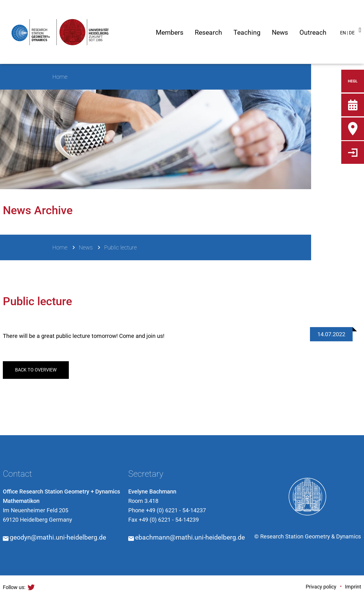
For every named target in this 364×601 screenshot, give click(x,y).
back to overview (36, 370)
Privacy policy (321, 587)
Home (59, 247)
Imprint (353, 587)
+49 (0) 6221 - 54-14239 (169, 519)
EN (343, 33)
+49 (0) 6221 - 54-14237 (176, 510)
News (86, 247)
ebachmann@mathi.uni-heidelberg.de (190, 537)
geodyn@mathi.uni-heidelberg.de (58, 537)
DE (352, 33)
